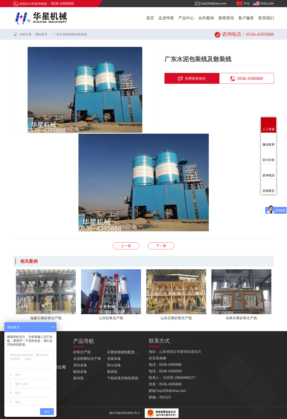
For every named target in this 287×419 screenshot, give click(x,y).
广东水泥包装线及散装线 (70, 34)
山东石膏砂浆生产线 (161, 246)
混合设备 (80, 365)
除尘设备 (114, 365)
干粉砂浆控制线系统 (122, 378)
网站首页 (41, 34)
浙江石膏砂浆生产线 (126, 246)
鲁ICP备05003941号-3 (124, 413)
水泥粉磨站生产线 (87, 358)
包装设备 (114, 358)
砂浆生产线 (82, 352)
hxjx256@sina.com (211, 3)
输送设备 (80, 371)
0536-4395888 (246, 78)
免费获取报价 (192, 79)
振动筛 (78, 378)
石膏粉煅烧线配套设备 (124, 352)
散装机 (112, 371)
